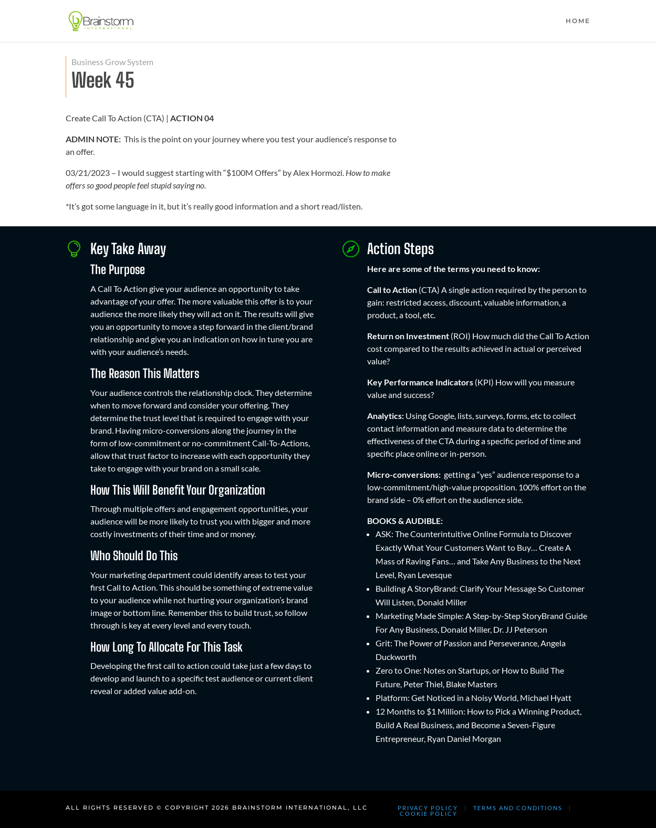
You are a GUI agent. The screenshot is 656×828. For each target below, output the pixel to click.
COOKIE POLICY (428, 813)
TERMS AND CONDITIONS (518, 807)
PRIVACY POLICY (428, 807)
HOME (578, 21)
